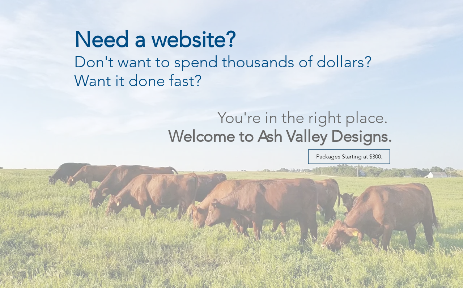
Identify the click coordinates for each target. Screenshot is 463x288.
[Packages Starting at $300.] (349, 156)
